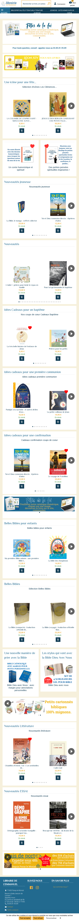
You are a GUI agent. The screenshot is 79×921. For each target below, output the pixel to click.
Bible (13, 10)
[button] (39, 37)
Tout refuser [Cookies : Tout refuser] (38, 918)
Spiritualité (19, 10)
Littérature (29, 10)
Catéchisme (62, 10)
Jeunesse (53, 10)
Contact (9, 907)
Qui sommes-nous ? (60, 887)
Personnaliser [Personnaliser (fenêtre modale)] (51, 918)
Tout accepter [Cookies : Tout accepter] (25, 918)
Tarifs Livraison (11, 910)
